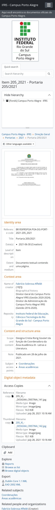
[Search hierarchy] (24, 73)
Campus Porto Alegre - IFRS (16, 134)
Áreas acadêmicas (28, 367)
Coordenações (27, 363)
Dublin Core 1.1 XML (14, 481)
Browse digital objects (15, 470)
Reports (8, 463)
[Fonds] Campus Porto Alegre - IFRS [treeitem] (26, 100)
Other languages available (17, 144)
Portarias (10, 137)
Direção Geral (42, 134)
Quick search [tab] (11, 66)
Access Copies (13, 386)
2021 (21, 137)
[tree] (27, 113)
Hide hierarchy (14, 95)
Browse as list (11, 467)
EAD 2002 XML (11, 484)
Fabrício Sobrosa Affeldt (29, 283)
